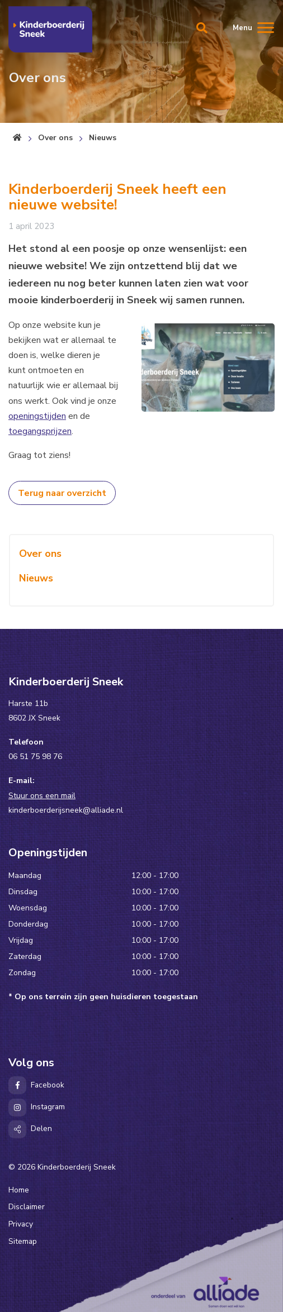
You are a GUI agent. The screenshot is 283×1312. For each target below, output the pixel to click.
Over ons (55, 137)
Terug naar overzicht (62, 493)
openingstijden (37, 416)
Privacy (20, 1224)
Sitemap (22, 1241)
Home (18, 1190)
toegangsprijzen (40, 431)
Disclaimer (26, 1206)
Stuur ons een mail (42, 795)
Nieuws (102, 137)
